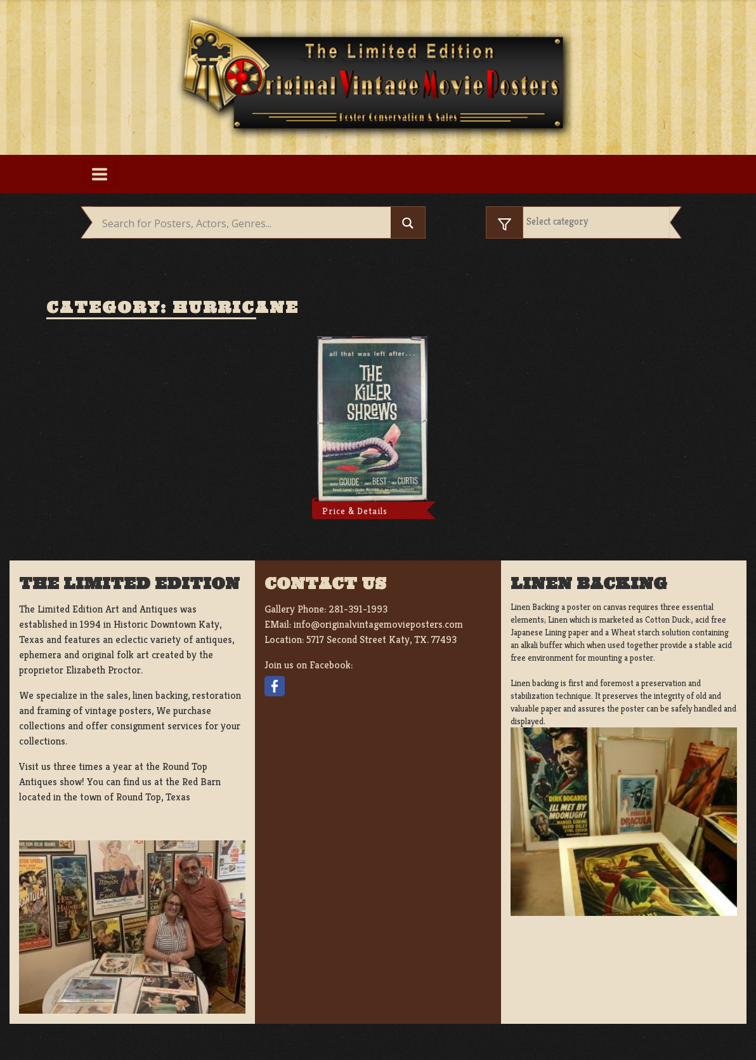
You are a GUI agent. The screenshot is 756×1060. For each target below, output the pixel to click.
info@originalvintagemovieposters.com (378, 624)
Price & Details (355, 511)
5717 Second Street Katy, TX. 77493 (381, 639)
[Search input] (245, 224)
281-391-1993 (358, 609)
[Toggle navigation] (100, 174)
